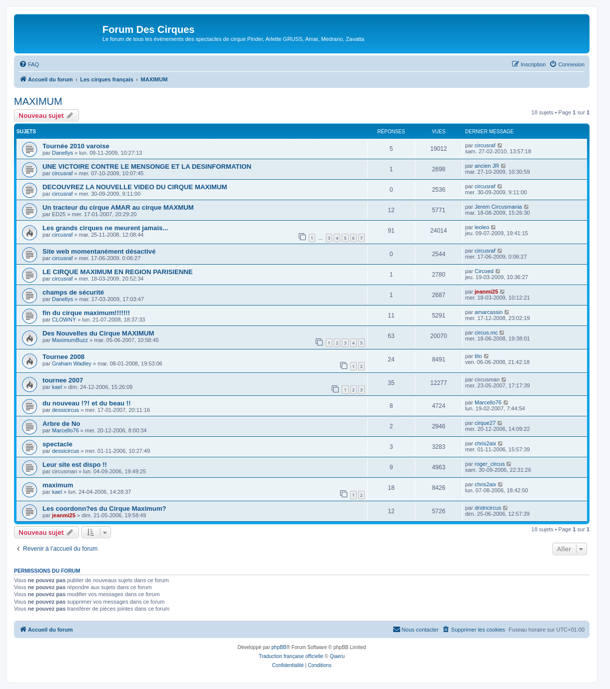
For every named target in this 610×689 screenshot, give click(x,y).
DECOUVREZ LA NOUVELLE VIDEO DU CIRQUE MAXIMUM (134, 187)
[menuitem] (29, 64)
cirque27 (485, 423)
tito (478, 356)
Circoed (484, 271)
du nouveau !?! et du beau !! (86, 403)
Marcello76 (488, 402)
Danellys (62, 153)
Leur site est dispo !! (74, 464)
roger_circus (490, 464)
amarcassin (489, 312)
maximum (57, 485)
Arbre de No (61, 423)
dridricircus (488, 508)
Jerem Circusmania (498, 207)
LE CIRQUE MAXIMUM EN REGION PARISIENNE (117, 272)
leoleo (482, 227)
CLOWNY (64, 320)
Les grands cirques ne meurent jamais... (105, 228)
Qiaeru (337, 656)
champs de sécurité (73, 292)
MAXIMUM (38, 101)
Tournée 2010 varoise (75, 146)
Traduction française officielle (291, 656)
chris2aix (485, 443)
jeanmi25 (486, 292)
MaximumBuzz (70, 340)
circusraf (485, 145)
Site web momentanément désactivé (98, 251)
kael (57, 387)
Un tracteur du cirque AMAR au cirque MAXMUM (118, 207)
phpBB (278, 647)
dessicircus (65, 410)
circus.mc (486, 333)
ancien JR (487, 166)
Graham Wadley (71, 363)
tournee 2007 (62, 380)
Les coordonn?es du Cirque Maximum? (104, 508)
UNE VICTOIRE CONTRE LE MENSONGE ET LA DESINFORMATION (146, 166)
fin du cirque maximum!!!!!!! (86, 313)
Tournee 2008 (63, 356)
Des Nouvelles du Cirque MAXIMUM (98, 333)
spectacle (57, 444)
